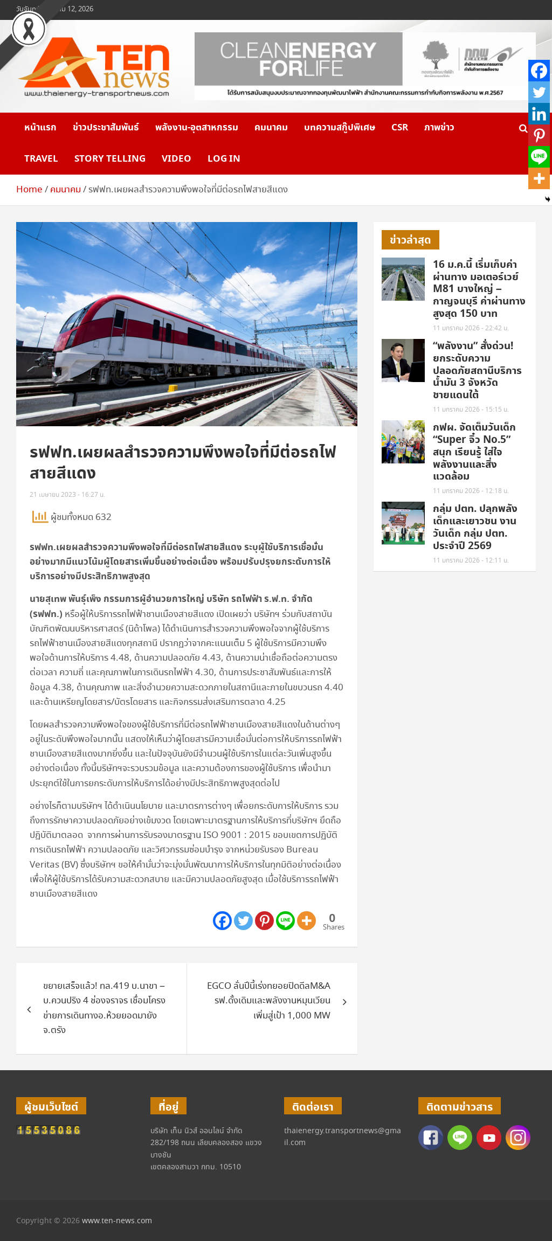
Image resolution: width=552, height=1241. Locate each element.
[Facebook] (222, 920)
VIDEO (176, 159)
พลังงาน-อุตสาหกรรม (196, 128)
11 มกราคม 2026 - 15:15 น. (471, 409)
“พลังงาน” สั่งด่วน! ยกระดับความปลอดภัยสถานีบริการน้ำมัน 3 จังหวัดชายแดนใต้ (477, 370)
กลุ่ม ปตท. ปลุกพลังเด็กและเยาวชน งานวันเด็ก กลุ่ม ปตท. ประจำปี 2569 (475, 527)
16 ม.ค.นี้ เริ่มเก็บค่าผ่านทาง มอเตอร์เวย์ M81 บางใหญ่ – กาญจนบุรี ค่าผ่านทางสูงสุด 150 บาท (479, 289)
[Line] (285, 920)
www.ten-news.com (117, 1221)
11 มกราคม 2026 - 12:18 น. (471, 491)
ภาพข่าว (439, 128)
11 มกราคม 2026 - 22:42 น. (471, 328)
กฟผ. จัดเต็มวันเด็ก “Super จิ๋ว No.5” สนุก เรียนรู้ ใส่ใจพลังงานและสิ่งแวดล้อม (474, 452)
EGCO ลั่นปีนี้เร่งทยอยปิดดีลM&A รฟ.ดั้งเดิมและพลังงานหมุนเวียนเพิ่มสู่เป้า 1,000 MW (268, 1001)
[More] (306, 920)
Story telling (110, 159)
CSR (399, 128)
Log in (224, 159)
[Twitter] (243, 920)
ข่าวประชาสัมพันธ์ (106, 128)
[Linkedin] (539, 113)
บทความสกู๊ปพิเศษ (339, 128)
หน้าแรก (40, 128)
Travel (41, 159)
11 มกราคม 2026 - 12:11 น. (471, 560)
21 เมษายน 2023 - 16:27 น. (67, 495)
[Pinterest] (264, 920)
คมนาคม (271, 128)
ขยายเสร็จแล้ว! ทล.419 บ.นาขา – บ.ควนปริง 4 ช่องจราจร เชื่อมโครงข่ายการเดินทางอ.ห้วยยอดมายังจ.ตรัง (104, 1008)
